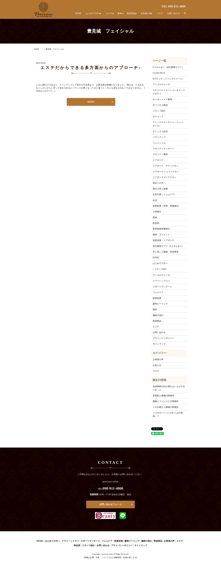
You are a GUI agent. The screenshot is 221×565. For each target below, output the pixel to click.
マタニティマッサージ (163, 148)
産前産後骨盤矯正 (161, 229)
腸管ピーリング (160, 304)
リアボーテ (158, 160)
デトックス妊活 (160, 131)
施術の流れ (158, 315)
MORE (90, 102)
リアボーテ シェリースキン (166, 171)
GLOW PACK (159, 73)
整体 (115, 14)
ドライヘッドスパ (161, 281)
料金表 (156, 223)
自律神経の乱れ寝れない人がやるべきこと (169, 388)
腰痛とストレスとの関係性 (165, 401)
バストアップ (159, 137)
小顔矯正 (157, 212)
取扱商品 (128, 14)
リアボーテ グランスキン (165, 166)
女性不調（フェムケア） (164, 194)
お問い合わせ (173, 14)
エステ (103, 14)
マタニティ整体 (160, 154)
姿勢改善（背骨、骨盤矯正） (167, 206)
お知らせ (157, 365)
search (185, 14)
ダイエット (158, 116)
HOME (71, 14)
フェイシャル (159, 143)
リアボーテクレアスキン (164, 177)
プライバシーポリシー (163, 338)
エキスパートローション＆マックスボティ (169, 92)
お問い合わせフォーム (110, 504)
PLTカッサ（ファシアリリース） (168, 79)
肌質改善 (157, 298)
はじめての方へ (85, 14)
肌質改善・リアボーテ (163, 240)
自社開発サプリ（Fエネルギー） (168, 246)
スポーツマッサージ (162, 286)
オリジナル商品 (160, 105)
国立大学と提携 (160, 189)
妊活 (155, 200)
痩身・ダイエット (161, 235)
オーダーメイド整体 (162, 99)
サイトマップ (159, 344)
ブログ (160, 14)
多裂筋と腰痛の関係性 (163, 396)
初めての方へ (159, 183)
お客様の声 (145, 14)
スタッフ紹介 (159, 111)
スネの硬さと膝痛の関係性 (165, 407)
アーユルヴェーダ (161, 84)
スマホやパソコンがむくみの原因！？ (168, 414)
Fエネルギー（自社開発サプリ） (168, 67)
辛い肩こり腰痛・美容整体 (165, 252)
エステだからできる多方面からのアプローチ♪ (90, 67)
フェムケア (158, 292)
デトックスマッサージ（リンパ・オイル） (169, 124)
